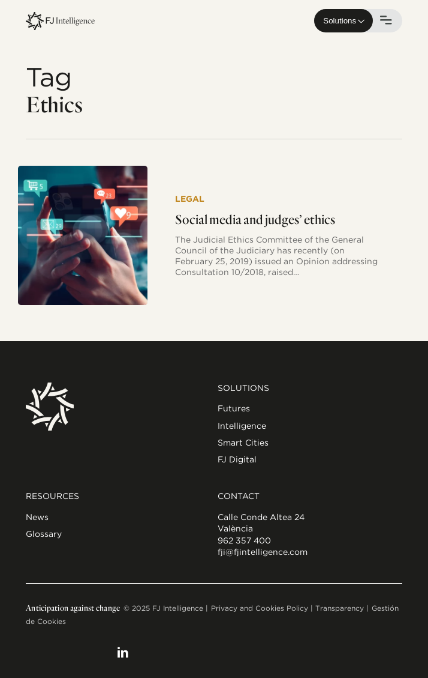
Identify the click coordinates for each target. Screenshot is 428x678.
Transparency (339, 608)
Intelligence (242, 426)
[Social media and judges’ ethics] (82, 235)
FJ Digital (237, 459)
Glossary (44, 534)
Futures (234, 408)
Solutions (339, 20)
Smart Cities (243, 442)
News (37, 517)
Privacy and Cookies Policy (259, 608)
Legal (189, 199)
